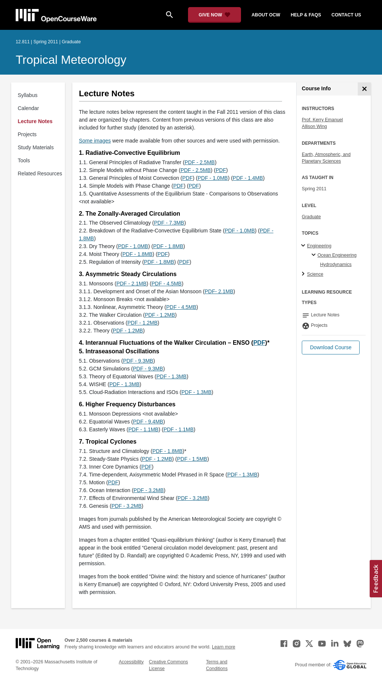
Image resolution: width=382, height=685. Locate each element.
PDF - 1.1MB (143, 429)
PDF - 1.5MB (192, 459)
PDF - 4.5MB (166, 284)
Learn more (223, 647)
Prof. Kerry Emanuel (322, 119)
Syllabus (28, 95)
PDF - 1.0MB (213, 178)
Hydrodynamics (335, 264)
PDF (221, 170)
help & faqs (306, 15)
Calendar (28, 108)
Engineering (319, 245)
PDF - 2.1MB (131, 284)
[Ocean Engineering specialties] (315, 255)
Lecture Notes (35, 121)
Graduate (311, 216)
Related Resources (40, 173)
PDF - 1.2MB (160, 315)
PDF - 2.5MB (200, 162)
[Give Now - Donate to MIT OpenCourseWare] (214, 15)
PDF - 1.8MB (168, 246)
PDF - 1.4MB (248, 178)
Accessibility (131, 661)
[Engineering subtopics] (304, 246)
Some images (95, 141)
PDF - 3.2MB (149, 490)
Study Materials (36, 147)
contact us (346, 15)
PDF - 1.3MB (171, 376)
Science (315, 274)
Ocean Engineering (337, 255)
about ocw (265, 15)
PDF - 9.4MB (148, 422)
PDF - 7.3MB (169, 223)
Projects (27, 134)
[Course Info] (364, 89)
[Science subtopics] (304, 274)
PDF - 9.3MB (138, 361)
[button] (331, 347)
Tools (24, 160)
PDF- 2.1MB (218, 291)
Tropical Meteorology (71, 59)
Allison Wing (314, 126)
